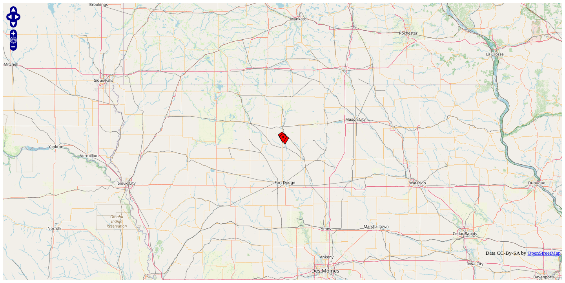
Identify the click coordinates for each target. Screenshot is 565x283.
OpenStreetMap (544, 253)
